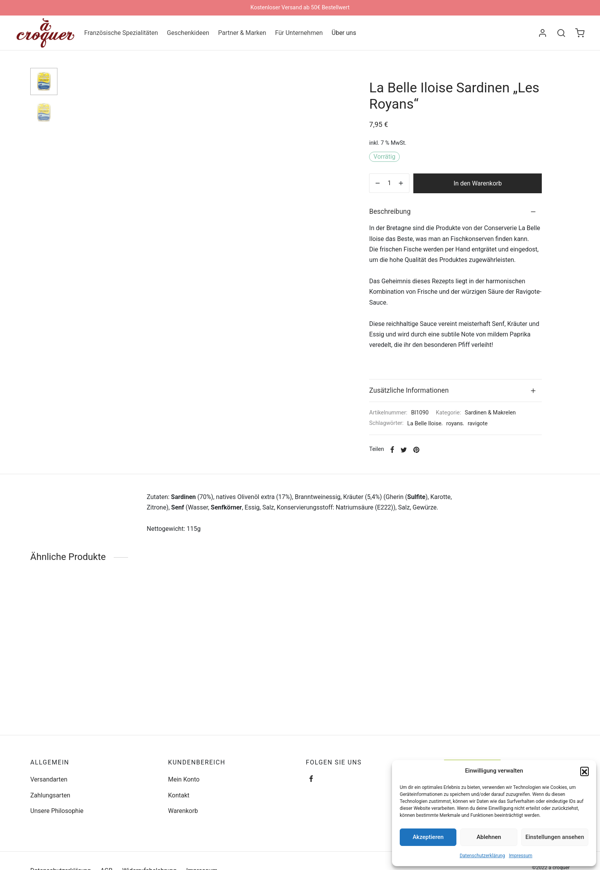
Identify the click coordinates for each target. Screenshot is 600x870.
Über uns (344, 32)
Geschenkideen (188, 32)
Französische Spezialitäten (121, 32)
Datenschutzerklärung (482, 855)
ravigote (477, 423)
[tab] (455, 212)
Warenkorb (183, 811)
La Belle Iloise (424, 423)
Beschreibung (390, 211)
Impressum (520, 855)
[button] (584, 771)
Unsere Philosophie (56, 811)
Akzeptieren (428, 837)
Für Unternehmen (299, 32)
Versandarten (49, 779)
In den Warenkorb (478, 183)
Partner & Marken (242, 32)
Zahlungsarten (50, 795)
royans (454, 423)
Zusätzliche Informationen (409, 390)
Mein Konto (183, 779)
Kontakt (178, 795)
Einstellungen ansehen (554, 837)
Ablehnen (489, 837)
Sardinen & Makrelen (490, 412)
